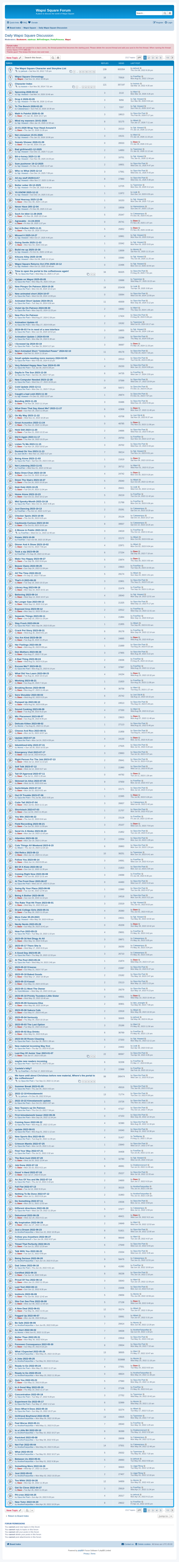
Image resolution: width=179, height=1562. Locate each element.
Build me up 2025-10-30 (28, 249)
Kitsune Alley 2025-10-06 (28, 256)
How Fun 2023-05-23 (26, 931)
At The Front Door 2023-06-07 (31, 881)
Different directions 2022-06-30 (31, 1208)
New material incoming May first (32, 1046)
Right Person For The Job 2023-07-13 (35, 759)
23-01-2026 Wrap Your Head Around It (35, 128)
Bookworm (22, 39)
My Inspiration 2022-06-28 (29, 1222)
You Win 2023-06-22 (25, 816)
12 (94, 72)
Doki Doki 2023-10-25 (26, 487)
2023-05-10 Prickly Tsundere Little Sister (37, 996)
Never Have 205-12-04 (27, 206)
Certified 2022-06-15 (26, 1272)
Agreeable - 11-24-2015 (27, 221)
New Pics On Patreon (26, 315)
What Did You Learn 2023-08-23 (32, 673)
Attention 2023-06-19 (26, 838)
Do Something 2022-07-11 (29, 1201)
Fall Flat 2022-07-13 (25, 1186)
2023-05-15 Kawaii (25, 981)
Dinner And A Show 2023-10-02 (32, 544)
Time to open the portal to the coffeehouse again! (42, 271)
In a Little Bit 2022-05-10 (28, 1430)
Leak (135, 192)
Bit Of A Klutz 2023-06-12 (28, 867)
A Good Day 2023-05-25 (27, 953)
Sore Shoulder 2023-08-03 (29, 695)
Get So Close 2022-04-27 (28, 1487)
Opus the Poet (139, 113)
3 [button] (152, 57)
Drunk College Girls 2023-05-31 (32, 910)
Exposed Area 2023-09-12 (29, 609)
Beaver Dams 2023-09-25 (28, 566)
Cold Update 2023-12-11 (28, 387)
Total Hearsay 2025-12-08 (28, 199)
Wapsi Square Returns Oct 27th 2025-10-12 (38, 264)
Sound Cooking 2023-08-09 (29, 709)
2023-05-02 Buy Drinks (27, 1031)
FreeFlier (137, 76)
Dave (19, 116)
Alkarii (135, 120)
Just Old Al (137, 415)
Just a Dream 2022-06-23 (28, 1229)
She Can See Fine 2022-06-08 (31, 1301)
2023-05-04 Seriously (26, 1017)
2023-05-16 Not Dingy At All (30, 938)
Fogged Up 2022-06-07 (27, 1315)
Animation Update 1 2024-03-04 (32, 336)
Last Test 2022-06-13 (26, 1287)
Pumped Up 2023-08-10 (27, 702)
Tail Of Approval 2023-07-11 (30, 773)
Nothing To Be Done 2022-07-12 (32, 1194)
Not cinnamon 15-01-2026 (29, 135)
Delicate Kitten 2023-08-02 (29, 723)
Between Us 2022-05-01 (27, 1459)
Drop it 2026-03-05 (25, 99)
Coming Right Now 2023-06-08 (31, 874)
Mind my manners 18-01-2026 (31, 120)
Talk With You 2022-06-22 (28, 1251)
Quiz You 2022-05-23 (26, 1380)
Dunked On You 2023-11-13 (29, 451)
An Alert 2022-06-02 (25, 1330)
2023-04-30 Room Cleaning (29, 1039)
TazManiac (137, 1136)
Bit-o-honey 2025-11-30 (27, 156)
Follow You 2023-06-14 (27, 859)
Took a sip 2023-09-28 (26, 551)
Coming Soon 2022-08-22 (28, 1122)
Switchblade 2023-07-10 (28, 788)
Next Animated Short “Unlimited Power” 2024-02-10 (43, 351)
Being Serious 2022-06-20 (29, 1258)
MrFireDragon (43, 39)
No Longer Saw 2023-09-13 (29, 601)
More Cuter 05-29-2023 (27, 917)
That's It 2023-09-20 (25, 580)
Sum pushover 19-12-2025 (29, 163)
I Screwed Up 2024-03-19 (28, 344)
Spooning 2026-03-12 (26, 92)
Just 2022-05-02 (23, 1473)
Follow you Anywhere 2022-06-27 (33, 1237)
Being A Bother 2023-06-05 (29, 895)
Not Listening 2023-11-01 (28, 465)
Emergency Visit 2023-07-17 (30, 752)
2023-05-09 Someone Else (29, 1003)
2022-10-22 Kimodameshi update (33, 1100)
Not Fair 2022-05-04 (25, 1444)
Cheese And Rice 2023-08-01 (30, 730)
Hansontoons (139, 206)
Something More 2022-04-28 (30, 1466)
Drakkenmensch (140, 1165)
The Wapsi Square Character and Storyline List (40, 68)
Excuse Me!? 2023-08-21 (28, 666)
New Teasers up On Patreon (30, 1108)
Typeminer (137, 149)
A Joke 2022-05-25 (25, 1358)
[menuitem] (23, 22)
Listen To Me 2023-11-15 (28, 444)
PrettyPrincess (57, 39)
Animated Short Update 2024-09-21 (34, 301)
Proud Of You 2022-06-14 (28, 1280)
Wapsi (68, 39)
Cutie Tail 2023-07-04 (26, 802)
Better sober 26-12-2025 (28, 185)
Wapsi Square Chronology (29, 76)
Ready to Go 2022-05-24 (28, 1366)
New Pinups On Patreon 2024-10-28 (34, 286)
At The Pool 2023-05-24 (27, 960)
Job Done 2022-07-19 (26, 1165)
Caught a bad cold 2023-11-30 (31, 394)
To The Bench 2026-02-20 (28, 106)
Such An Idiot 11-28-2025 (28, 214)
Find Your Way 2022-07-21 (29, 1151)
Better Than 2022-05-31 (27, 1337)
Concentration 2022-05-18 (29, 1394)
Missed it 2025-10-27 (26, 235)
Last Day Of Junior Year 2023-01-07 (34, 1053)
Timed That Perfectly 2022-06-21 (32, 1244)
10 (86, 72)
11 (90, 72)
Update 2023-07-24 (25, 738)
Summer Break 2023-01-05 (29, 1086)
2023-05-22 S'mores (25, 967)
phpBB (80, 1551)
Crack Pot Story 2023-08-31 (30, 630)
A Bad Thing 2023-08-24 (28, 659)
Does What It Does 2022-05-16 (31, 1409)
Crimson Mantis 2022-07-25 (30, 1143)
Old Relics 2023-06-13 (27, 852)
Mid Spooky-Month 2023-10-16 (31, 501)
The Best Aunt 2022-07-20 (29, 1158)
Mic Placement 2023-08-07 (29, 716)
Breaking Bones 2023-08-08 (30, 687)
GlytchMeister (23, 991)
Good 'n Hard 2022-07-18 (28, 1172)
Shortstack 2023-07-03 (27, 809)
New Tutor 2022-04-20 (26, 1502)
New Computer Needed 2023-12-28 (33, 379)
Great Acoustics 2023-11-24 (30, 422)
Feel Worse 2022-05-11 (27, 1423)
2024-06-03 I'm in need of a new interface (37, 329)
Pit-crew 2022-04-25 (25, 1494)
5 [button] (160, 57)
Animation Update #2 (26, 322)
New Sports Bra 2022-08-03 (29, 1136)
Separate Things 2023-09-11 (30, 616)
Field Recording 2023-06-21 (30, 824)
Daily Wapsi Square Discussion (29, 35)
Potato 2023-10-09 (24, 537)
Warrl (135, 92)
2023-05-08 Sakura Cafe (28, 1010)
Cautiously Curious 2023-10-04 (31, 523)
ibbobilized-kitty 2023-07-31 (30, 745)
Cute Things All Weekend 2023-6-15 (34, 845)
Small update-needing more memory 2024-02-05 (41, 358)
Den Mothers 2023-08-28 (28, 652)
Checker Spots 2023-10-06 (29, 515)
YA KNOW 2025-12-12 (26, 192)
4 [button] (156, 57)
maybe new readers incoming (31, 1061)
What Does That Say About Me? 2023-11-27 (38, 408)
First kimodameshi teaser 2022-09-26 (35, 1115)
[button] (139, 58)
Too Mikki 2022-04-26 (26, 1480)
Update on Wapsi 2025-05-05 (30, 279)
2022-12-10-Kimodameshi (28, 1093)
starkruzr (32, 39)
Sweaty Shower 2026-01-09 (29, 142)
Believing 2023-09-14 (26, 594)
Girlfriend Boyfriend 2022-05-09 (32, 1416)
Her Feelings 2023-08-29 (28, 644)
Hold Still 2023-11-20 (26, 430)
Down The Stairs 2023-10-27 (30, 480)
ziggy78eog (138, 1466)
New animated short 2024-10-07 (32, 293)
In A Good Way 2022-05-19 (29, 1387)
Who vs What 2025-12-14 (28, 171)
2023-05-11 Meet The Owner (30, 988)
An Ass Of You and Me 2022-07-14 (33, 1179)
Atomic (136, 249)
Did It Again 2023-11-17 (27, 437)
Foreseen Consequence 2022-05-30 (34, 1344)
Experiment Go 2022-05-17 (29, 1401)
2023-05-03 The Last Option (30, 1024)
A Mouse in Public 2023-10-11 (31, 530)
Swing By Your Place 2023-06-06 (32, 888)
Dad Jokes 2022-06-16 (27, 1265)
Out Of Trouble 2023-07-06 (29, 795)
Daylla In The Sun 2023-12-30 (30, 372)
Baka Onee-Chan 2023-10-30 (30, 473)
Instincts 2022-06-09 (26, 1294)
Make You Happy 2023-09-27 (30, 558)
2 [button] (148, 57)
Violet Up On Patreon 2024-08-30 (32, 308)
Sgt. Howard (22, 94)
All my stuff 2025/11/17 (27, 178)
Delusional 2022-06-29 (27, 1215)
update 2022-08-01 (25, 1129)
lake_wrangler (139, 1003)
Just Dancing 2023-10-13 (28, 508)
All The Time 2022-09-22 (28, 573)
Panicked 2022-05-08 (26, 1437)
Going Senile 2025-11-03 (28, 242)
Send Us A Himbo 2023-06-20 (30, 831)
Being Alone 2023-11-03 (28, 458)
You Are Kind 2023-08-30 (28, 637)
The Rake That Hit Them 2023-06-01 (34, 902)
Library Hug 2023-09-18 (27, 587)
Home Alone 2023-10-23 (28, 494)
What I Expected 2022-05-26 (30, 1351)
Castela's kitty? (23, 1068)
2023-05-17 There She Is (28, 945)
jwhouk (24, 71)
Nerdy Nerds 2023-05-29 (28, 924)
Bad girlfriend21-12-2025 (28, 149)
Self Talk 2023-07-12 (26, 766)
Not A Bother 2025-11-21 (28, 228)
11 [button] (167, 57)
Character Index (23, 83)
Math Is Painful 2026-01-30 (29, 113)
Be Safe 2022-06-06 (25, 1323)
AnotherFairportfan (141, 1186)
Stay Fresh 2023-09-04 (27, 623)
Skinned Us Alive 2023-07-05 (30, 781)
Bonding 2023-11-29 (26, 401)
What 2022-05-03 (24, 1452)
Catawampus (23, 109)
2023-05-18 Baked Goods (28, 974)
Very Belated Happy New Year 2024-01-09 (37, 365)
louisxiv (24, 86)
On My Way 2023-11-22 (27, 415)
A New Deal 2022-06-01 (27, 1308)
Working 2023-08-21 (26, 680)
